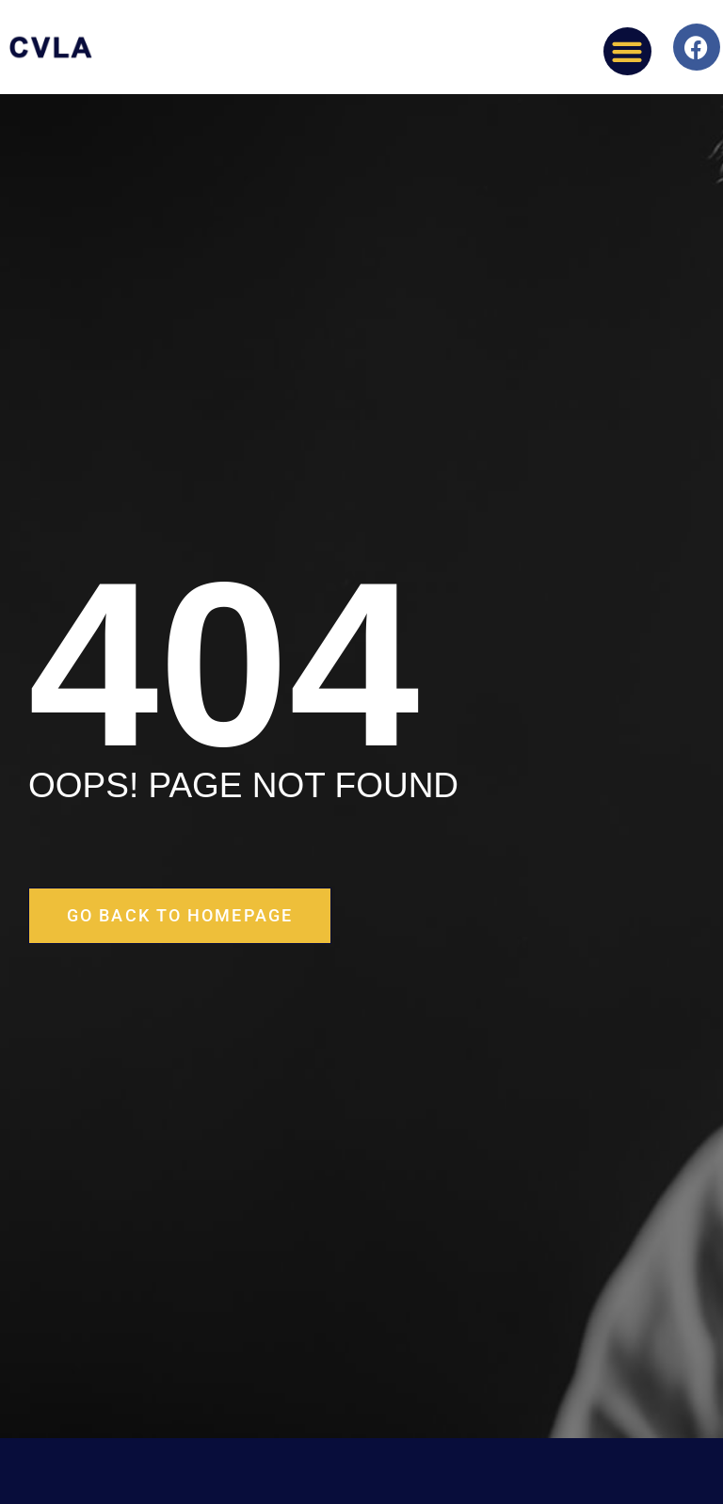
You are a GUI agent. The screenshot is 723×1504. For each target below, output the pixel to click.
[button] (627, 51)
